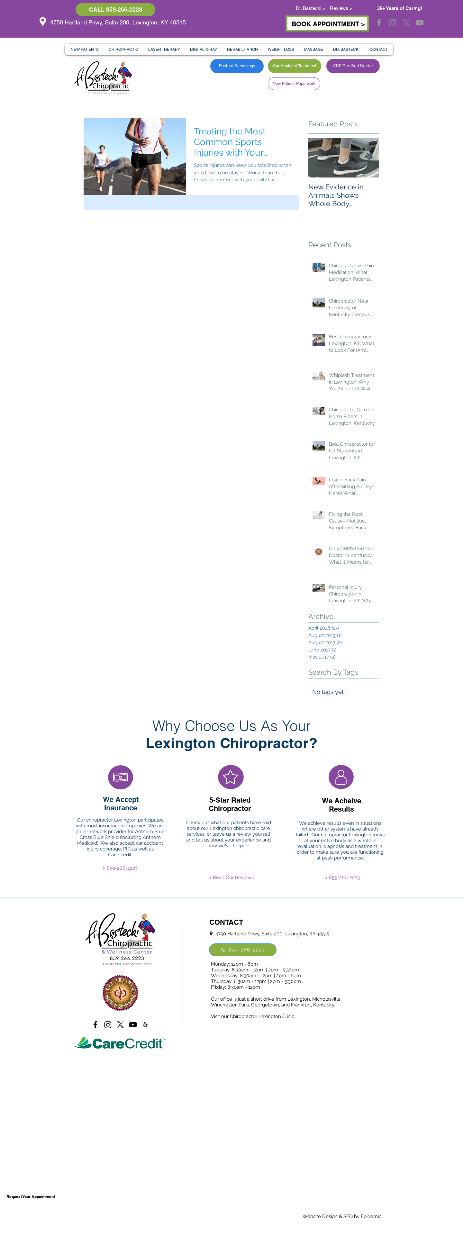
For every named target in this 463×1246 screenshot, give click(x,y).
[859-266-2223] (243, 949)
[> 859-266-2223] (120, 868)
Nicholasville (326, 999)
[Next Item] (369, 158)
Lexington (298, 999)
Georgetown (265, 1005)
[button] (85, 49)
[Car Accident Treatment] (294, 66)
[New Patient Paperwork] (294, 83)
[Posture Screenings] (237, 66)
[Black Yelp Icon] (145, 1024)
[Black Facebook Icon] (95, 1024)
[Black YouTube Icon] (133, 1024)
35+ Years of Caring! (399, 8)
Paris (244, 1005)
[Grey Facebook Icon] (379, 22)
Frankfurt (301, 1005)
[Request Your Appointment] (30, 1196)
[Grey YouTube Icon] (419, 22)
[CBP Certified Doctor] (353, 66)
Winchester (223, 1005)
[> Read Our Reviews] (231, 877)
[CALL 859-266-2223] (115, 9)
